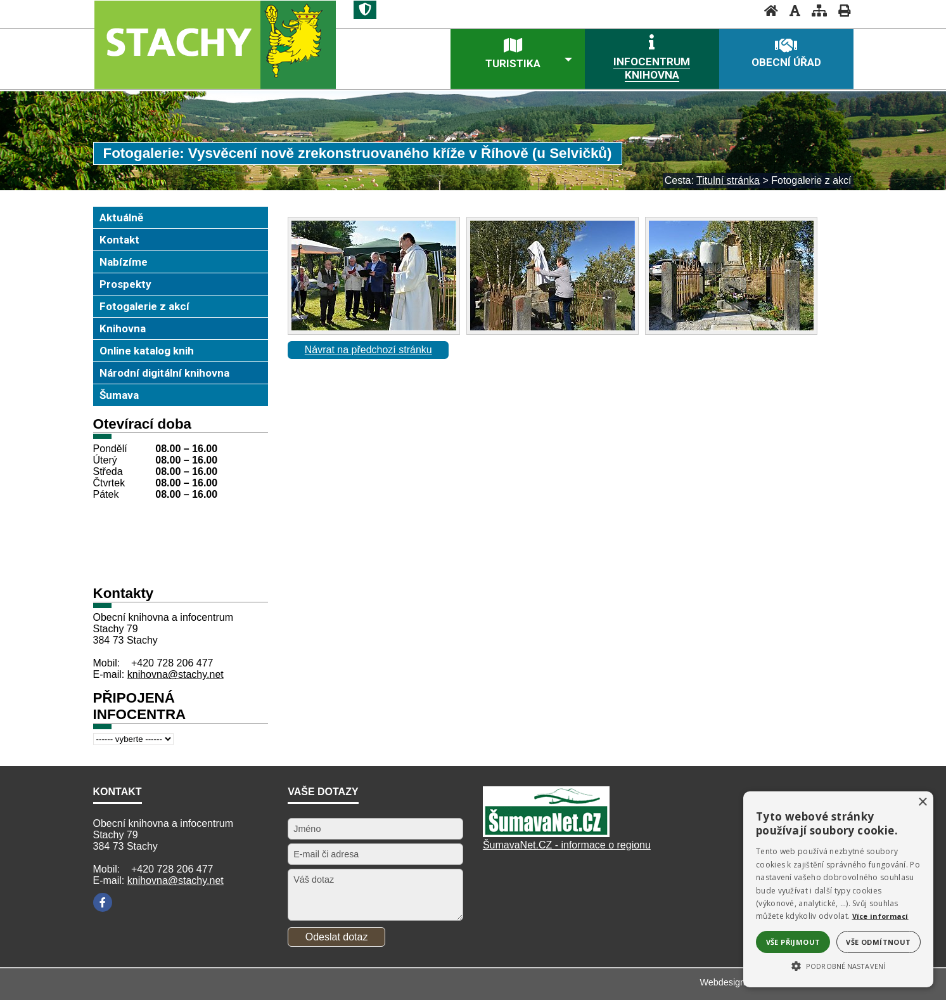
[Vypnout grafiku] (791, 10)
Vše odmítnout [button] (878, 942)
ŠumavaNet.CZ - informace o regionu (567, 845)
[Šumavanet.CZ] (546, 833)
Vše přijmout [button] (793, 942)
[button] (838, 965)
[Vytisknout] (840, 10)
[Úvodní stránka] (767, 10)
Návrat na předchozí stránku (368, 349)
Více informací (880, 916)
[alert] (838, 889)
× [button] (922, 802)
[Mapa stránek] (815, 10)
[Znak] (365, 10)
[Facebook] (102, 902)
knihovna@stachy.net (175, 674)
